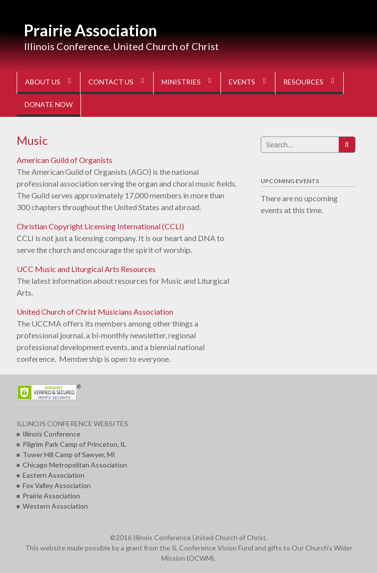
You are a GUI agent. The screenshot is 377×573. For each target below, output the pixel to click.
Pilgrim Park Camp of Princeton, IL (74, 444)
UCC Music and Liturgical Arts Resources (86, 268)
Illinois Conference (52, 434)
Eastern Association (53, 475)
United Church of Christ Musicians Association (95, 311)
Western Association (55, 506)
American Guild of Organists (64, 159)
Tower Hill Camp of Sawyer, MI (69, 454)
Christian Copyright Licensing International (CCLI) (100, 226)
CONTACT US (111, 82)
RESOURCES (303, 82)
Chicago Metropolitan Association (75, 465)
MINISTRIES (181, 82)
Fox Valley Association (57, 485)
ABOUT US (42, 82)
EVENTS (242, 82)
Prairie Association (90, 30)
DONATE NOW (49, 104)
